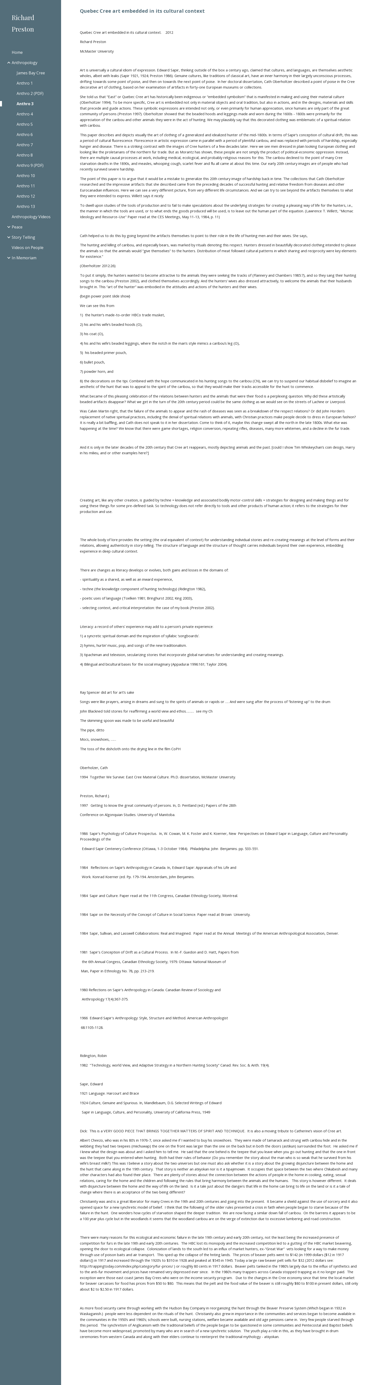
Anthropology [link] (24, 62)
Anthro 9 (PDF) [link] (30, 165)
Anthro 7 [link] (25, 145)
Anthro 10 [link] (26, 175)
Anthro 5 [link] (25, 124)
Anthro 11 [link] (26, 186)
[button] (371, 7)
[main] (219, 11)
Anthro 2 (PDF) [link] (30, 93)
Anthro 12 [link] (26, 196)
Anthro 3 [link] (25, 103)
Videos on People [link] (27, 247)
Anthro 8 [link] (25, 155)
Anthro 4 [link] (25, 114)
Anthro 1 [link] (25, 83)
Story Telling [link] (23, 237)
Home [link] (17, 52)
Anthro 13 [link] (26, 206)
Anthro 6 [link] (25, 134)
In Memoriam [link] (24, 258)
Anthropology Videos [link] (31, 216)
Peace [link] (17, 227)
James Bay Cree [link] (31, 73)
